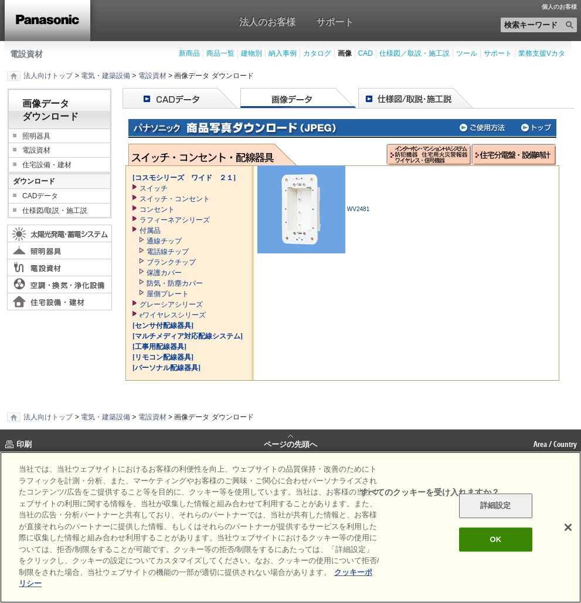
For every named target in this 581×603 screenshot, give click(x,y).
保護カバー (164, 273)
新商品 (189, 53)
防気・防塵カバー (175, 283)
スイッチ (154, 188)
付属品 (150, 230)
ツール (466, 53)
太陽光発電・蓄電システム (59, 233)
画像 (345, 53)
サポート (335, 21)
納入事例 (283, 53)
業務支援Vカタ (541, 53)
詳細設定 (495, 506)
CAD (365, 53)
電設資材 (26, 54)
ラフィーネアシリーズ (175, 220)
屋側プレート (168, 294)
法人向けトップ (48, 76)
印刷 (24, 444)
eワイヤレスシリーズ (173, 315)
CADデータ (40, 196)
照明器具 (36, 136)
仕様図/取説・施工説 (54, 210)
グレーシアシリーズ (171, 304)
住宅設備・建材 (47, 165)
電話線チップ (168, 252)
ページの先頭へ (290, 443)
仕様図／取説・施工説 (414, 53)
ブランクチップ (171, 262)
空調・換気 (59, 284)
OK (495, 539)
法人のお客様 (267, 21)
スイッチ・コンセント (175, 199)
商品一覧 (220, 53)
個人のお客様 (559, 7)
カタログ (317, 53)
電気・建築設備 (105, 76)
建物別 (251, 53)
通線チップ (164, 241)
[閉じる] (568, 527)
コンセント (157, 209)
